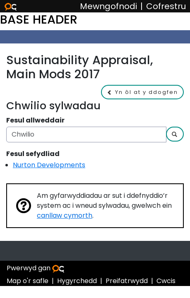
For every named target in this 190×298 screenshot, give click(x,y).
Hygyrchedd (77, 281)
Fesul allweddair (35, 120)
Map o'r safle (27, 281)
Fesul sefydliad (33, 154)
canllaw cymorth (64, 215)
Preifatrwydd (127, 281)
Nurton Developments (49, 165)
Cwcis (166, 281)
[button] (142, 92)
